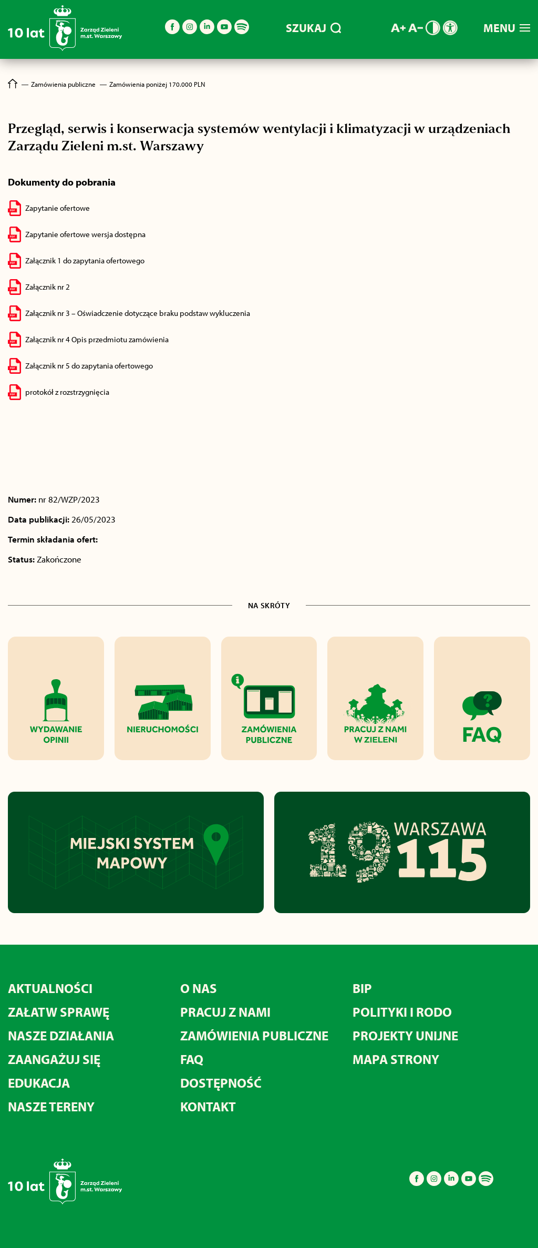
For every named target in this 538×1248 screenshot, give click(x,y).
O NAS (198, 988)
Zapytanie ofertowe (57, 208)
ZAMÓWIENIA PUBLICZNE (254, 1035)
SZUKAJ (313, 28)
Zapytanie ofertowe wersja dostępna (85, 234)
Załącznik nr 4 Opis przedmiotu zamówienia (97, 339)
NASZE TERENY (51, 1106)
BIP (362, 988)
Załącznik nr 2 (47, 287)
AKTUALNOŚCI (50, 988)
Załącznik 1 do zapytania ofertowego (84, 260)
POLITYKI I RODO (402, 1012)
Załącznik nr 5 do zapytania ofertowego (89, 366)
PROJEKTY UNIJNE (405, 1035)
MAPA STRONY (396, 1059)
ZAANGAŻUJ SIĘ (54, 1059)
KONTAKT (208, 1106)
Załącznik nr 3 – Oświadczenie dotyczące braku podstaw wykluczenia (137, 313)
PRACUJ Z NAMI (225, 1012)
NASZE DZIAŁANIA (61, 1035)
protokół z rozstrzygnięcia (67, 392)
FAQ (191, 1059)
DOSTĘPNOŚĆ (221, 1083)
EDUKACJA (39, 1083)
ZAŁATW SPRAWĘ (58, 1012)
